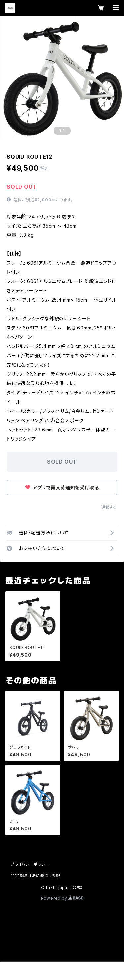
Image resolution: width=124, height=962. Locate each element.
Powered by (62, 898)
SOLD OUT (62, 461)
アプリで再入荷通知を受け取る (62, 487)
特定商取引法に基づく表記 (35, 875)
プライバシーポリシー (30, 864)
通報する (109, 507)
